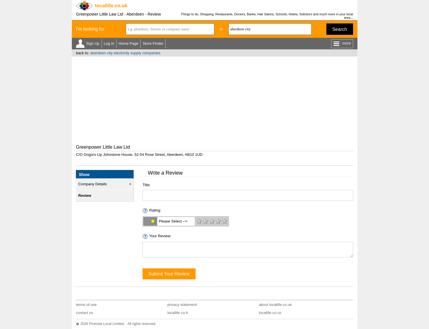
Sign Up (92, 43)
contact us (84, 313)
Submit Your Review (169, 273)
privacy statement (182, 304)
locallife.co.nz (270, 313)
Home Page (128, 43)
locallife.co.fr (177, 313)
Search (339, 29)
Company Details (92, 184)
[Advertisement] (214, 99)
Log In (109, 43)
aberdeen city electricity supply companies (125, 53)
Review (84, 195)
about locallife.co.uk (275, 304)
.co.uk (111, 5)
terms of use (86, 304)
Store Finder (153, 43)
